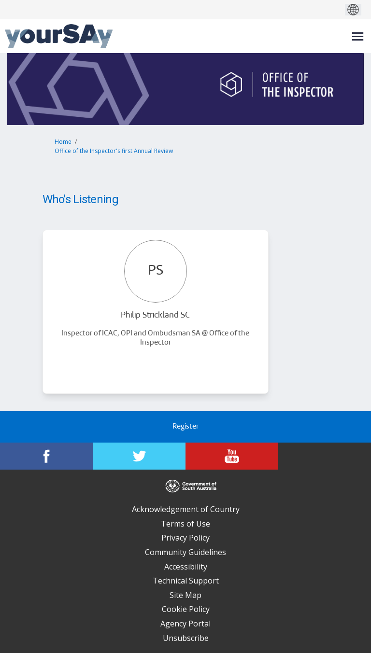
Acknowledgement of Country (186, 509)
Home (63, 142)
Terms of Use (185, 523)
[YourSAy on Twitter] (139, 456)
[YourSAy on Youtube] (232, 456)
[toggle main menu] (357, 36)
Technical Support (186, 580)
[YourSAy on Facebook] (46, 456)
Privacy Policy (185, 537)
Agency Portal (185, 623)
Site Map (185, 595)
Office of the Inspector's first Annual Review (114, 151)
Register (185, 427)
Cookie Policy (186, 609)
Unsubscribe (186, 638)
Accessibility (185, 566)
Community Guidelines (185, 552)
